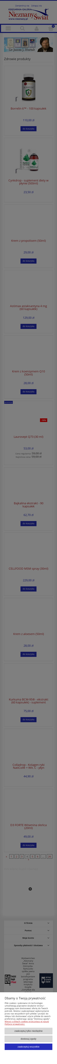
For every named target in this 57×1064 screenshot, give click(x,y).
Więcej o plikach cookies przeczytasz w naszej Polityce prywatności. (27, 1022)
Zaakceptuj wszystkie (28, 1046)
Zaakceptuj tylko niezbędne (28, 1031)
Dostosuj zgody (28, 1038)
